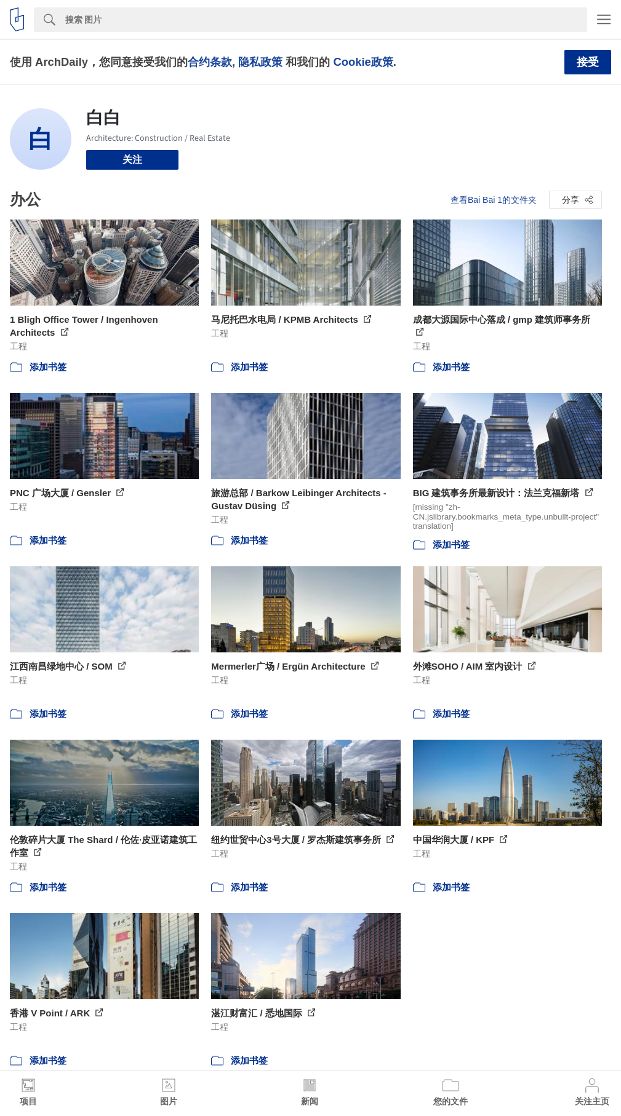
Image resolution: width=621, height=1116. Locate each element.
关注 (132, 159)
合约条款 (210, 61)
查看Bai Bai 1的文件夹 (494, 200)
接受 (588, 62)
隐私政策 (260, 61)
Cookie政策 (363, 61)
